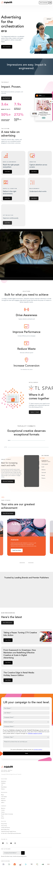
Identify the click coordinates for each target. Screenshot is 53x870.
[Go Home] (6, 2)
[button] (22, 563)
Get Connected (43, 2)
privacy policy (38, 749)
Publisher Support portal (35, 733)
